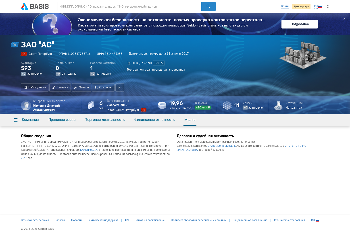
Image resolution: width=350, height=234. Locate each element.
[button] (119, 87)
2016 (24, 158)
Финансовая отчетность (154, 120)
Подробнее (299, 24)
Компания (30, 120)
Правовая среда (62, 120)
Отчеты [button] (81, 87)
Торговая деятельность (105, 120)
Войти (285, 6)
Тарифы (60, 220)
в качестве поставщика (222, 146)
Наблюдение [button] (34, 87)
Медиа (190, 120)
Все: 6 (159, 63)
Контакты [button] (103, 87)
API (127, 220)
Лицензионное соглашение (250, 220)
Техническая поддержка (103, 220)
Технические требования (289, 220)
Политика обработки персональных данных (198, 220)
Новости (76, 220)
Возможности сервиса (35, 220)
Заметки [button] (60, 87)
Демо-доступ (301, 6)
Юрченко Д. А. (89, 150)
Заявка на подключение (150, 220)
